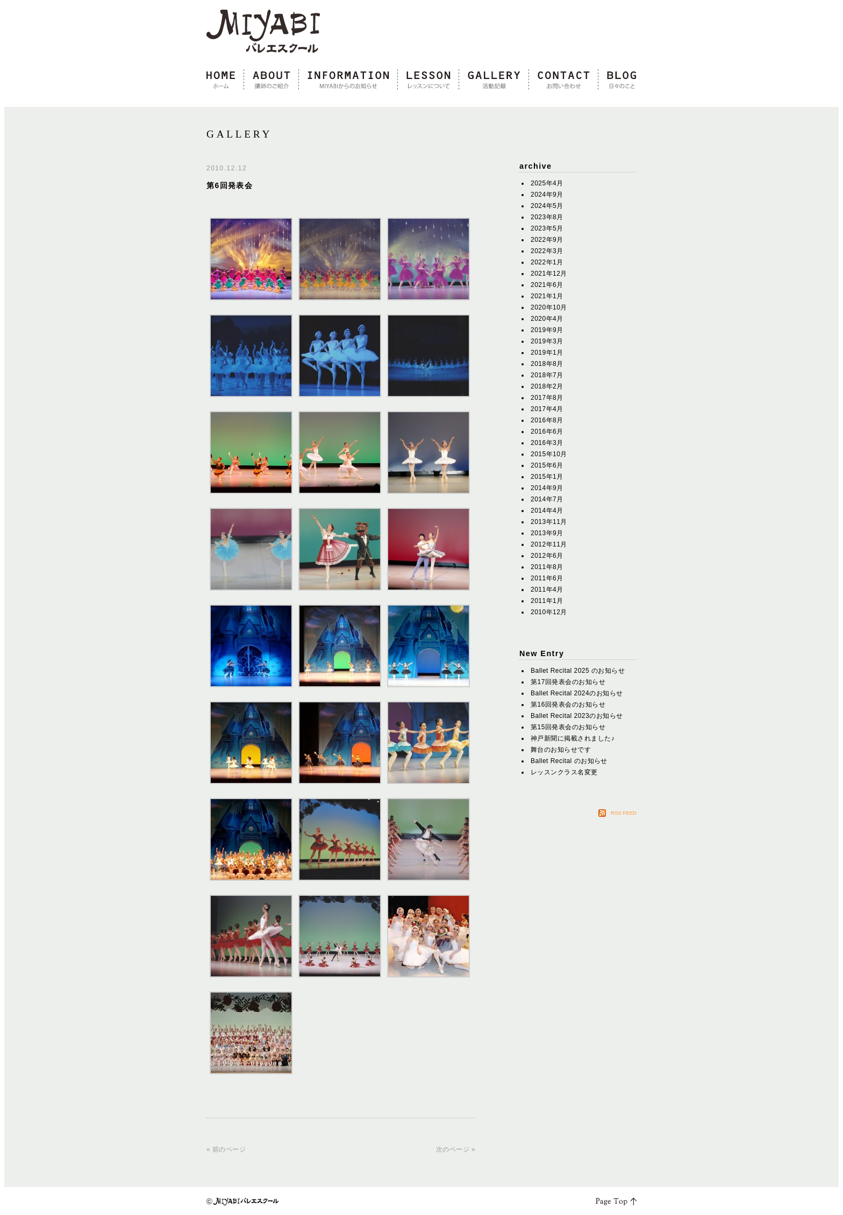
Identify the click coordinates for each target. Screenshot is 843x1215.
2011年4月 (547, 589)
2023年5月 (547, 228)
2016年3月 (547, 443)
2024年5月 (547, 206)
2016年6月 (547, 431)
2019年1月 (547, 352)
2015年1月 (547, 476)
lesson (428, 80)
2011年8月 (547, 567)
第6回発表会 (229, 185)
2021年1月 (547, 296)
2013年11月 (549, 522)
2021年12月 (549, 273)
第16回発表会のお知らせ (568, 704)
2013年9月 (547, 533)
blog (617, 80)
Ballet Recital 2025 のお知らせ (578, 670)
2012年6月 (547, 555)
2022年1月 (547, 262)
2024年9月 (547, 194)
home (225, 80)
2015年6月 (547, 465)
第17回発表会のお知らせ (568, 682)
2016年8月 (547, 420)
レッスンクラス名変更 (564, 772)
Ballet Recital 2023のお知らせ (577, 716)
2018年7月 (547, 375)
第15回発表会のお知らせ (568, 727)
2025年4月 (547, 183)
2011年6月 (547, 578)
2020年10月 (549, 307)
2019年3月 (547, 341)
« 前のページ (226, 1149)
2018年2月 (547, 386)
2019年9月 (547, 330)
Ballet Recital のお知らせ (569, 761)
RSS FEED (624, 813)
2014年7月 (547, 499)
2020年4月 (547, 318)
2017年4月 (547, 409)
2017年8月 (547, 397)
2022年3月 (547, 251)
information (348, 80)
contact (563, 80)
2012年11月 (549, 544)
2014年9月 (547, 488)
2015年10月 (549, 454)
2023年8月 (547, 217)
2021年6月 (547, 285)
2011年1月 (547, 601)
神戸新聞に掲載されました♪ (573, 738)
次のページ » (455, 1149)
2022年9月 (547, 239)
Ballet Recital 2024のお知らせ (577, 693)
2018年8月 (547, 364)
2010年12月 (549, 612)
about (271, 80)
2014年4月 (547, 510)
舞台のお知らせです (561, 749)
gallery (494, 80)
